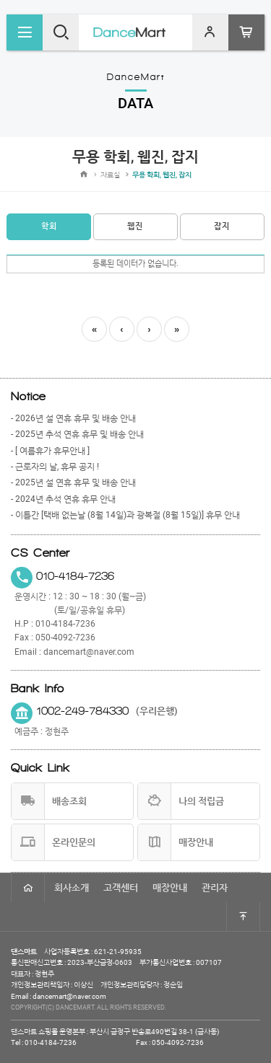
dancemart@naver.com (88, 652)
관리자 (215, 887)
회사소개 (71, 887)
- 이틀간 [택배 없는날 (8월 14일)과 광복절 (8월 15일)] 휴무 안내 (125, 515)
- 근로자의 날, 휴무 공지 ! (55, 467)
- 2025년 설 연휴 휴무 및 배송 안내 (73, 482)
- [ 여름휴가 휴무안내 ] (50, 451)
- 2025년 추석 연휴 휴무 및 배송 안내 (77, 434)
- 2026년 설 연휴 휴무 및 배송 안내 (73, 418)
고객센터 (120, 887)
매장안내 (169, 887)
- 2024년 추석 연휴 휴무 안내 (63, 499)
